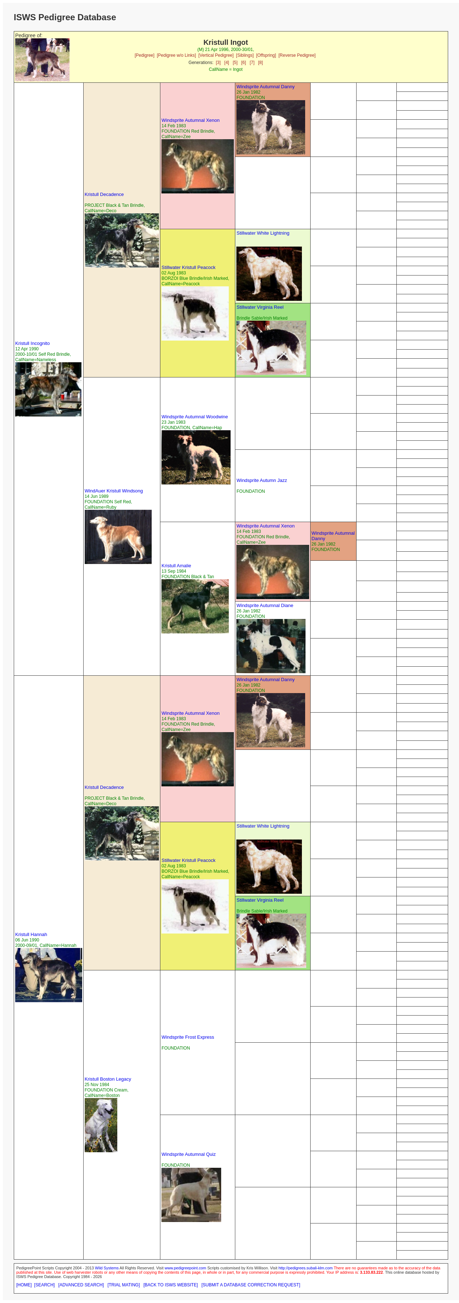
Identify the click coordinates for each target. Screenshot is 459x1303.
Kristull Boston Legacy (108, 1079)
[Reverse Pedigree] (297, 55)
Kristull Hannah (31, 934)
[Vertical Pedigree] (215, 55)
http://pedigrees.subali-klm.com (305, 1268)
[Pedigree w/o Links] (176, 55)
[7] (252, 62)
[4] (226, 62)
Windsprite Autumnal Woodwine (194, 416)
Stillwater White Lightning (262, 233)
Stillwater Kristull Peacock (188, 267)
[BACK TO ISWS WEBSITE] (170, 1284)
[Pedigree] (145, 55)
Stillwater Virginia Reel (259, 307)
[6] (243, 62)
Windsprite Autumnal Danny (265, 86)
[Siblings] (245, 55)
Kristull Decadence (104, 194)
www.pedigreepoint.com (185, 1268)
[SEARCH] (44, 1284)
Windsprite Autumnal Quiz (188, 1154)
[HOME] (24, 1284)
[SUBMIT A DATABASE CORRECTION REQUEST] (251, 1284)
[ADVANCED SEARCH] (81, 1284)
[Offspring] (266, 55)
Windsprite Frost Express (187, 1037)
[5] (235, 62)
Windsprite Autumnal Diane (264, 605)
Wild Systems (107, 1268)
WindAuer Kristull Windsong (114, 491)
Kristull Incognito (32, 343)
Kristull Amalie (176, 565)
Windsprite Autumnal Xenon (190, 120)
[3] (218, 62)
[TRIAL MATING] (124, 1284)
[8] (260, 62)
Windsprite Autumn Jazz (261, 480)
